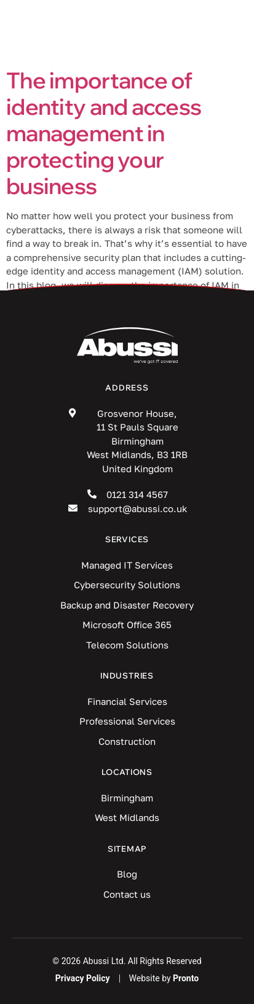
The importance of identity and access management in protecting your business (103, 133)
